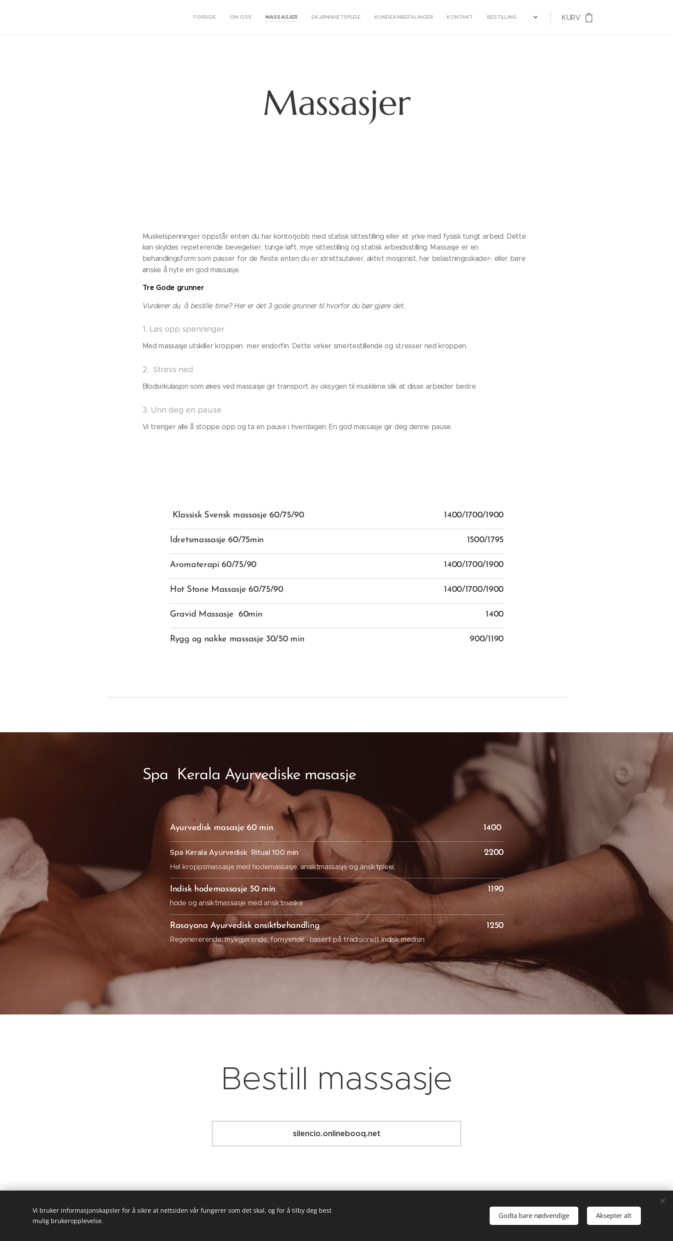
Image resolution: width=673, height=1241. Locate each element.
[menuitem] (412, 18)
